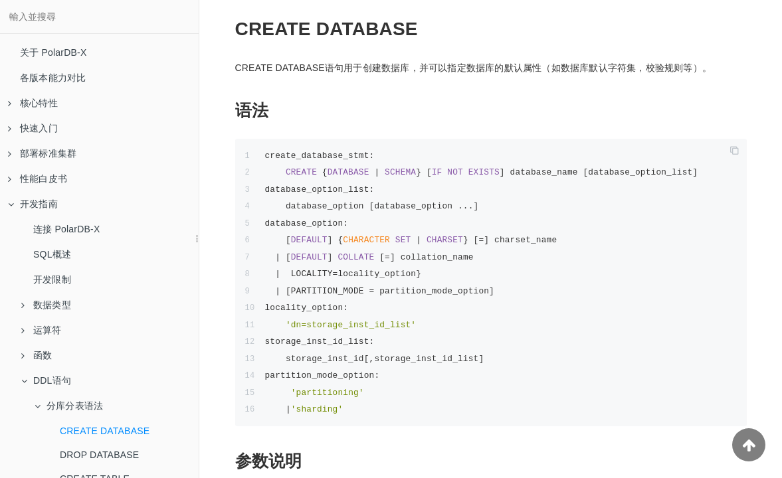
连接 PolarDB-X (66, 229)
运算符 (41, 330)
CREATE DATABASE (104, 431)
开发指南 (33, 204)
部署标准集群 (42, 153)
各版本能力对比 (53, 77)
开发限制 (52, 279)
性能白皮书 (37, 178)
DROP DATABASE (99, 454)
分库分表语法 (69, 405)
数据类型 (46, 304)
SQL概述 (52, 254)
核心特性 (33, 103)
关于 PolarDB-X (53, 52)
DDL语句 (46, 380)
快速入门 (33, 128)
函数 (36, 355)
